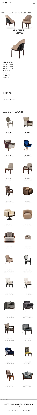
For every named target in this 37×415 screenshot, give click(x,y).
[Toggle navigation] (34, 3)
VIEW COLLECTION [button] (9, 99)
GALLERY (17, 12)
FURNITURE (10, 12)
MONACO (30, 12)
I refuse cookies (25, 410)
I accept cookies (12, 410)
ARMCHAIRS (23, 12)
